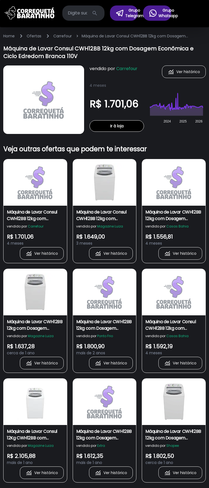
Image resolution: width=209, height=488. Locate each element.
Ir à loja (117, 126)
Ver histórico (184, 71)
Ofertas (34, 36)
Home (9, 36)
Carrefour (62, 36)
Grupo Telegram (126, 13)
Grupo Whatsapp (160, 13)
